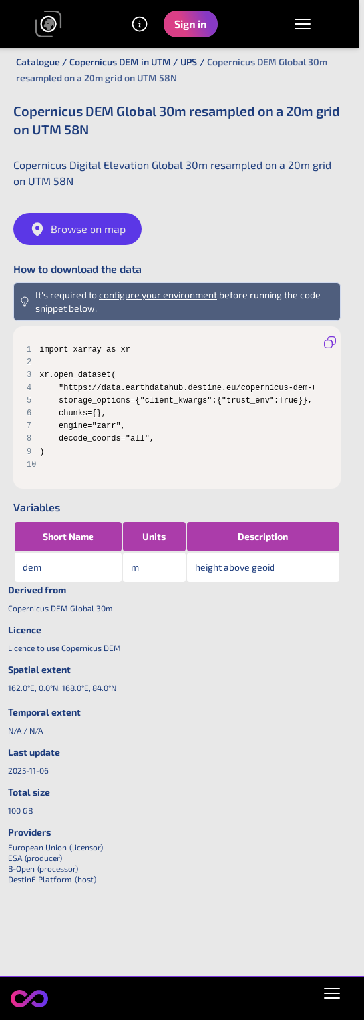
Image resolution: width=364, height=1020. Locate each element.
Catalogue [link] (38, 61)
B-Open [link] (21, 868)
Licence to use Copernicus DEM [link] (64, 647)
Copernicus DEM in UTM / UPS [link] (133, 61)
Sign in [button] (190, 23)
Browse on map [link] (77, 229)
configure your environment (158, 294)
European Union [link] (37, 847)
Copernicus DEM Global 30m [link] (60, 608)
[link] (49, 24)
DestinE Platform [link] (40, 879)
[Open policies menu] (332, 990)
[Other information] (139, 24)
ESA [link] (15, 857)
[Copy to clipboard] (330, 342)
